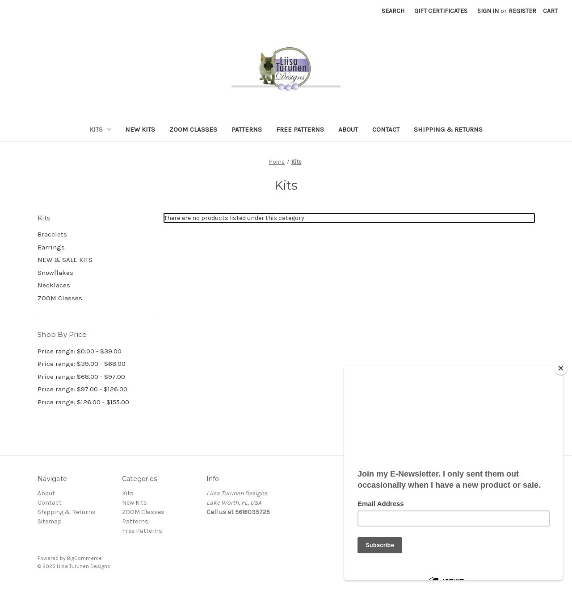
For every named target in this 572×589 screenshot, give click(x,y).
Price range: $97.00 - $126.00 (82, 389)
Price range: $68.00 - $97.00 (81, 377)
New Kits (140, 129)
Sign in (488, 11)
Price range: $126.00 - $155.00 (83, 402)
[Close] (561, 368)
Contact (386, 129)
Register (522, 11)
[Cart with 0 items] (550, 11)
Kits (100, 129)
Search (393, 11)
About (348, 129)
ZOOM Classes (193, 129)
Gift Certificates (440, 11)
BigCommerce (84, 558)
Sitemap (50, 521)
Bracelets (52, 234)
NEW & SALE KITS (65, 260)
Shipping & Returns (448, 129)
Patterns (246, 129)
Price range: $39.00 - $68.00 (82, 364)
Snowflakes (55, 273)
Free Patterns (300, 129)
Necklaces (54, 285)
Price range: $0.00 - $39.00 (80, 351)
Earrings (51, 247)
